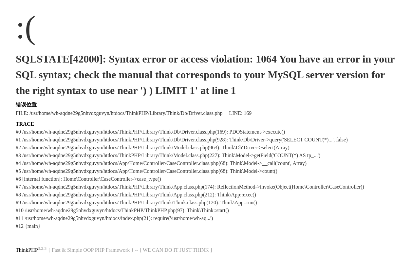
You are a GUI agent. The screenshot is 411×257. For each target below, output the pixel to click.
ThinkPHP (27, 250)
